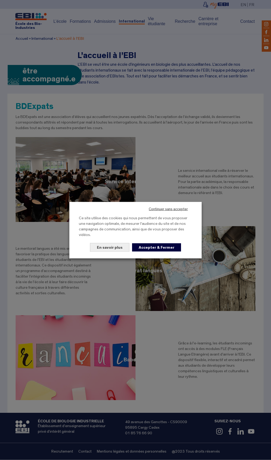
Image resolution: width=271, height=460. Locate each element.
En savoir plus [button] (110, 247)
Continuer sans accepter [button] (168, 209)
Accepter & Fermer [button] (156, 247)
